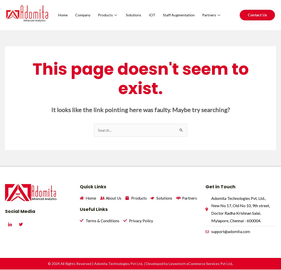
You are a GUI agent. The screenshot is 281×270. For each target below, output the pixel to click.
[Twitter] (21, 224)
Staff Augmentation (205, 10)
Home (87, 10)
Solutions (159, 10)
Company (107, 10)
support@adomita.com (231, 232)
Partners (211, 20)
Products (132, 10)
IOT (177, 10)
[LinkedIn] (10, 224)
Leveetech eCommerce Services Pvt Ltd (200, 264)
